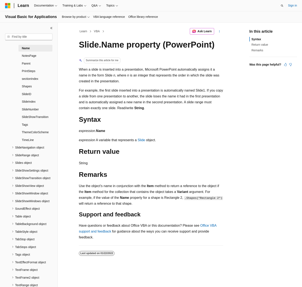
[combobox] (28, 37)
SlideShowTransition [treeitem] (35, 117)
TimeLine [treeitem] (28, 140)
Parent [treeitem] (26, 63)
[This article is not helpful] (290, 64)
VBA (97, 31)
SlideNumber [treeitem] (30, 109)
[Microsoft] (7, 5)
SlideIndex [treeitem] (28, 101)
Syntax (256, 39)
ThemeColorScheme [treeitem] (35, 132)
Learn (83, 31)
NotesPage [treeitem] (29, 55)
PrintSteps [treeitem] (28, 71)
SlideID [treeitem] (26, 94)
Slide (141, 140)
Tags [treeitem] (25, 124)
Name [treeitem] (26, 48)
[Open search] (282, 5)
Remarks (257, 50)
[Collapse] (51, 28)
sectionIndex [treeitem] (30, 78)
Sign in (292, 5)
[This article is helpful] (285, 64)
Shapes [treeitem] (27, 86)
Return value (259, 44)
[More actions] (219, 31)
